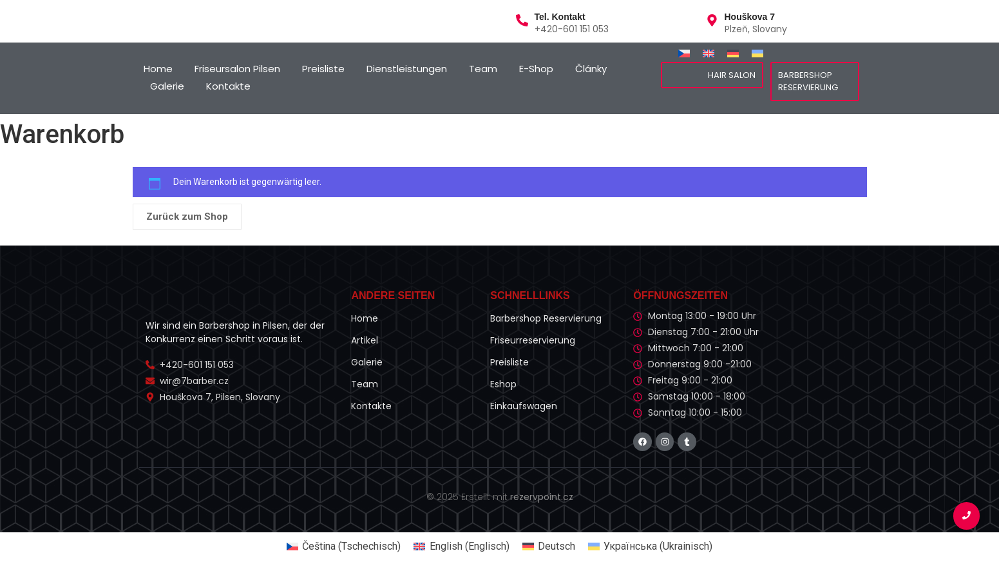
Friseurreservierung (532, 340)
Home (158, 68)
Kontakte (228, 86)
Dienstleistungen (406, 68)
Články (591, 68)
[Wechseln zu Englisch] (708, 53)
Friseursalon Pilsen (237, 68)
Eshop (503, 384)
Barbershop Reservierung (546, 318)
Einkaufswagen (523, 406)
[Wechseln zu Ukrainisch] (757, 53)
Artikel (364, 340)
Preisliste (323, 68)
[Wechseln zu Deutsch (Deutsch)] (549, 546)
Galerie (167, 86)
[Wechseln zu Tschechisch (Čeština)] (343, 546)
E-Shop (536, 68)
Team (483, 68)
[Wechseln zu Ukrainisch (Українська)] (650, 546)
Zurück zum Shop (187, 216)
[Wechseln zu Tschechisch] (684, 53)
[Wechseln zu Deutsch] (733, 53)
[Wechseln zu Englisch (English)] (461, 546)
